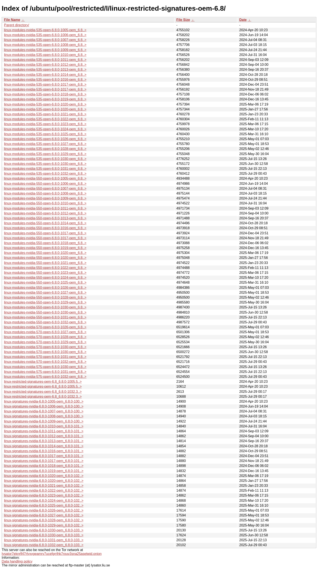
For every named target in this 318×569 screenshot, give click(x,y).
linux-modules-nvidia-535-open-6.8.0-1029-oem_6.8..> (45, 154)
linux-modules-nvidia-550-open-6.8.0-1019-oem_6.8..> (45, 248)
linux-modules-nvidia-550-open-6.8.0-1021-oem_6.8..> (45, 263)
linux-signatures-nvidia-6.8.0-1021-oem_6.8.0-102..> (43, 485)
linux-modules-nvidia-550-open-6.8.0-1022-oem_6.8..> (45, 268)
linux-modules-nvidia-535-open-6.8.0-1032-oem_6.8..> (45, 173)
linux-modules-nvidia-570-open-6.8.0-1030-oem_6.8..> (45, 347)
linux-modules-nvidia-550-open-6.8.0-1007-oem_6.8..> (45, 188)
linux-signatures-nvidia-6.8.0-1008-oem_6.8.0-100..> (43, 416)
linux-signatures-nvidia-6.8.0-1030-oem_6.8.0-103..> (43, 530)
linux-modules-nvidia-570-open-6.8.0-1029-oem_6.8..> (45, 342)
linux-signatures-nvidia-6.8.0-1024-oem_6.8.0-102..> (43, 500)
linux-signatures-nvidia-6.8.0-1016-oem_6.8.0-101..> (43, 451)
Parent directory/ (16, 25)
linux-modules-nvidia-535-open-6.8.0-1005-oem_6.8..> (45, 30)
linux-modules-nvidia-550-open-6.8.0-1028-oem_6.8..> (45, 297)
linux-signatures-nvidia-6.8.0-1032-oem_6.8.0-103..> (43, 545)
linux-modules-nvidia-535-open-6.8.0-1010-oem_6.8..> (45, 55)
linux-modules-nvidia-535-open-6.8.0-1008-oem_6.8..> (45, 45)
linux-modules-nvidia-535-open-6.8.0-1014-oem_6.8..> (45, 74)
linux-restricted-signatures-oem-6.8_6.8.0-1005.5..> (43, 381)
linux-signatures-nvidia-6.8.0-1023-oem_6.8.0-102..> (43, 495)
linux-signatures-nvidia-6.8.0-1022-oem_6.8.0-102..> (43, 490)
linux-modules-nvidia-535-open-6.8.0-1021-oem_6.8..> (45, 114)
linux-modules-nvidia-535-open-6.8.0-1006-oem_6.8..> (45, 35)
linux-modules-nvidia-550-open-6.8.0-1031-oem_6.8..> (45, 317)
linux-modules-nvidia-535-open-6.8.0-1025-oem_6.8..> (45, 134)
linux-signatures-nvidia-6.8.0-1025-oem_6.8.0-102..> (43, 505)
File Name (12, 20)
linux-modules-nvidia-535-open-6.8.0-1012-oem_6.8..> (45, 64)
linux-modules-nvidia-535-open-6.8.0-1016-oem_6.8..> (45, 79)
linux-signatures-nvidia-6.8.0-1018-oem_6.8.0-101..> (43, 466)
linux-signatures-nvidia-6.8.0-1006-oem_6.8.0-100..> (43, 406)
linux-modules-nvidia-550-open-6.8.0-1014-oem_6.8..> (45, 223)
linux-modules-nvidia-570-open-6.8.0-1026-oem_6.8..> (45, 327)
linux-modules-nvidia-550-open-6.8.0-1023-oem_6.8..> (45, 272)
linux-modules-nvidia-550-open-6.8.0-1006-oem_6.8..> (45, 183)
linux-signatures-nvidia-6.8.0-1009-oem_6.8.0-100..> (43, 421)
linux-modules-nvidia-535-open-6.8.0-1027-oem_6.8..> (45, 144)
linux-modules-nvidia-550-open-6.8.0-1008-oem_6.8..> (45, 193)
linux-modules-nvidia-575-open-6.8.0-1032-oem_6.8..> (45, 376)
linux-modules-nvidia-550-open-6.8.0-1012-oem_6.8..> (45, 213)
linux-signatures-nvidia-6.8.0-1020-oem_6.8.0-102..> (43, 476)
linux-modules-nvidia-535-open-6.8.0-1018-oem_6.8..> (45, 94)
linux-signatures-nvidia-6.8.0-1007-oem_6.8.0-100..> (43, 411)
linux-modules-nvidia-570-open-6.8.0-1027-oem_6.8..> (45, 332)
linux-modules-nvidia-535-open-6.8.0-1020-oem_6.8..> (45, 104)
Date (243, 20)
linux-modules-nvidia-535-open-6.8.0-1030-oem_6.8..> (45, 159)
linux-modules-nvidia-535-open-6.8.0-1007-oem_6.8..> (45, 40)
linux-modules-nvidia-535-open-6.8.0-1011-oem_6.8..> (45, 60)
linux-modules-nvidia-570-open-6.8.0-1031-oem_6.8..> (45, 357)
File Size (183, 20)
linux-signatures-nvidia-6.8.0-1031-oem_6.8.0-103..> (43, 540)
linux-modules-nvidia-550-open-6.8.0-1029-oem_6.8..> (45, 302)
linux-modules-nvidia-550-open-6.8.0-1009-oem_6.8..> (45, 198)
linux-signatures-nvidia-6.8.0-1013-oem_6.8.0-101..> (43, 441)
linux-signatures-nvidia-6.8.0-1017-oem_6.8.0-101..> (43, 456)
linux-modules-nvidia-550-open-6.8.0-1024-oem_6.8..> (45, 277)
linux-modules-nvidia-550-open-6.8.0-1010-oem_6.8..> (45, 203)
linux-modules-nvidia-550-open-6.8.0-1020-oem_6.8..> (45, 253)
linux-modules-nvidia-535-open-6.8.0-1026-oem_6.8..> (45, 139)
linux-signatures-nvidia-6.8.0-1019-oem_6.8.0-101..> (43, 471)
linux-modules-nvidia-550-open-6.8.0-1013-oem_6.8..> (45, 218)
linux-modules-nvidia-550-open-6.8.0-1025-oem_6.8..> (45, 282)
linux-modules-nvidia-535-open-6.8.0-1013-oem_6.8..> (45, 69)
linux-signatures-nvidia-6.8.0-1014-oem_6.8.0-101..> (43, 446)
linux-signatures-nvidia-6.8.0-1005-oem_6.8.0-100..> (43, 401)
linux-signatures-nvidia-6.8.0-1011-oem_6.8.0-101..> (43, 431)
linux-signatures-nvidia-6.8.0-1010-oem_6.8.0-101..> (43, 426)
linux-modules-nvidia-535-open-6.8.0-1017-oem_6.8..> (45, 84)
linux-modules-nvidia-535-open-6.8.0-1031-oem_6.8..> (45, 168)
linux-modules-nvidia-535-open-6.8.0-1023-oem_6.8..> (45, 124)
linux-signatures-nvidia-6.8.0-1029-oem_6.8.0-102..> (43, 525)
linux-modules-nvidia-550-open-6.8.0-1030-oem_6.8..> (45, 307)
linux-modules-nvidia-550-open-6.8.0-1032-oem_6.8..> (45, 322)
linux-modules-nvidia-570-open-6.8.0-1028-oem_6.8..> (45, 337)
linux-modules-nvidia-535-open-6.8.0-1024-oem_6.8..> (45, 129)
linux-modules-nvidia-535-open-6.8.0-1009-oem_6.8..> (45, 50)
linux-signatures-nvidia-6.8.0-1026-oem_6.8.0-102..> (43, 510)
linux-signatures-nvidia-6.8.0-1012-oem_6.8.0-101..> (43, 436)
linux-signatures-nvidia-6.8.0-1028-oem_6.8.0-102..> (43, 520)
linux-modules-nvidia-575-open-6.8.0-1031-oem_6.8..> (45, 372)
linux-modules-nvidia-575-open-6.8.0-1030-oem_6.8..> (45, 367)
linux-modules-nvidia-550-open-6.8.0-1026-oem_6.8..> (45, 287)
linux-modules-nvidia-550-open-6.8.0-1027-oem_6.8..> (45, 292)
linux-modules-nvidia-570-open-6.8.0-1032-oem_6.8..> (45, 362)
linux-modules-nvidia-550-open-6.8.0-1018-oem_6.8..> (45, 243)
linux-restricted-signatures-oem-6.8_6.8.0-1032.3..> (43, 391)
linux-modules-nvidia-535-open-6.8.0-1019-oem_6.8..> (45, 99)
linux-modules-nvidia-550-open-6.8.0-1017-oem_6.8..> (45, 233)
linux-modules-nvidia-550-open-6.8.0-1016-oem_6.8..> (45, 228)
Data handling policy (17, 561)
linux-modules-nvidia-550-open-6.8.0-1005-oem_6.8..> (45, 178)
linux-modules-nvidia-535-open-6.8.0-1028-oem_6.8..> (45, 149)
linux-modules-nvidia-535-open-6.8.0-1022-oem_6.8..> (45, 119)
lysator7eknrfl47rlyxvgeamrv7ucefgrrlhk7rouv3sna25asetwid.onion (52, 554)
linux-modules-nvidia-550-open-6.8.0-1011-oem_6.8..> (45, 208)
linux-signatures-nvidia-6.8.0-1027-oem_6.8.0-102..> (43, 515)
